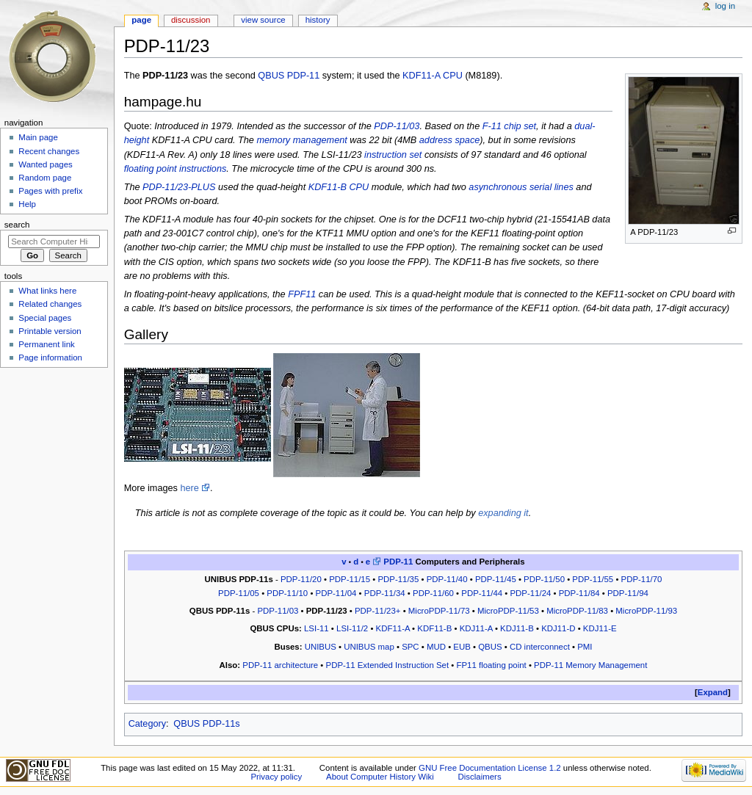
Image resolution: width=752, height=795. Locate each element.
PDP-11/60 (433, 593)
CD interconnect (540, 646)
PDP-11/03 (396, 126)
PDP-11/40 (447, 579)
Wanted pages (45, 164)
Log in (725, 5)
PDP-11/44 (481, 593)
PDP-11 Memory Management (590, 665)
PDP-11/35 (398, 579)
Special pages (44, 317)
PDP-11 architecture (280, 665)
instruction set (393, 155)
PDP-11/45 (495, 579)
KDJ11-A (476, 628)
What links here (47, 290)
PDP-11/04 (336, 593)
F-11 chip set (509, 126)
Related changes (50, 304)
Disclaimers (480, 776)
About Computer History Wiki (380, 776)
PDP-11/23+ (378, 610)
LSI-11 (316, 628)
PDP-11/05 (238, 593)
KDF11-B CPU (338, 187)
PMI (584, 646)
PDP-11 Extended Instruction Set (387, 665)
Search (17, 224)
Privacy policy (276, 776)
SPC (410, 646)
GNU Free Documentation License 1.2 (490, 767)
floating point (150, 169)
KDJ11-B (517, 628)
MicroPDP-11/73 (439, 610)
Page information (50, 357)
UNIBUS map (369, 646)
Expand (713, 692)
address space (449, 140)
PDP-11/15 (349, 579)
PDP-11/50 (544, 579)
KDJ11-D (558, 628)
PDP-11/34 (384, 593)
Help (27, 204)
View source (263, 19)
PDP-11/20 (301, 579)
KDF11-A (393, 628)
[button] (713, 693)
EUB (462, 646)
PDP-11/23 (326, 610)
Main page (38, 137)
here (189, 488)
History (318, 19)
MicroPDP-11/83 (577, 610)
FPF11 (302, 294)
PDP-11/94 (627, 593)
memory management (301, 140)
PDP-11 (303, 75)
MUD (436, 646)
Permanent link (46, 344)
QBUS (271, 75)
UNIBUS (320, 646)
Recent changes (48, 151)
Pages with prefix (50, 190)
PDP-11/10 (287, 593)
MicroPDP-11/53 (508, 610)
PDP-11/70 (641, 579)
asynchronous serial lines (521, 187)
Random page (44, 177)
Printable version (49, 331)
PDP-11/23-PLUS (178, 187)
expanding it (503, 513)
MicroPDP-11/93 (646, 610)
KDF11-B (434, 628)
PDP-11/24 (531, 593)
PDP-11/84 (579, 593)
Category (147, 724)
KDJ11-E (600, 628)
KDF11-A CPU (432, 75)
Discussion (190, 19)
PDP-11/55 (592, 579)
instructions (202, 169)
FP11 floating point (492, 665)
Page (141, 19)
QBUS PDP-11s (206, 724)
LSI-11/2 (352, 628)
